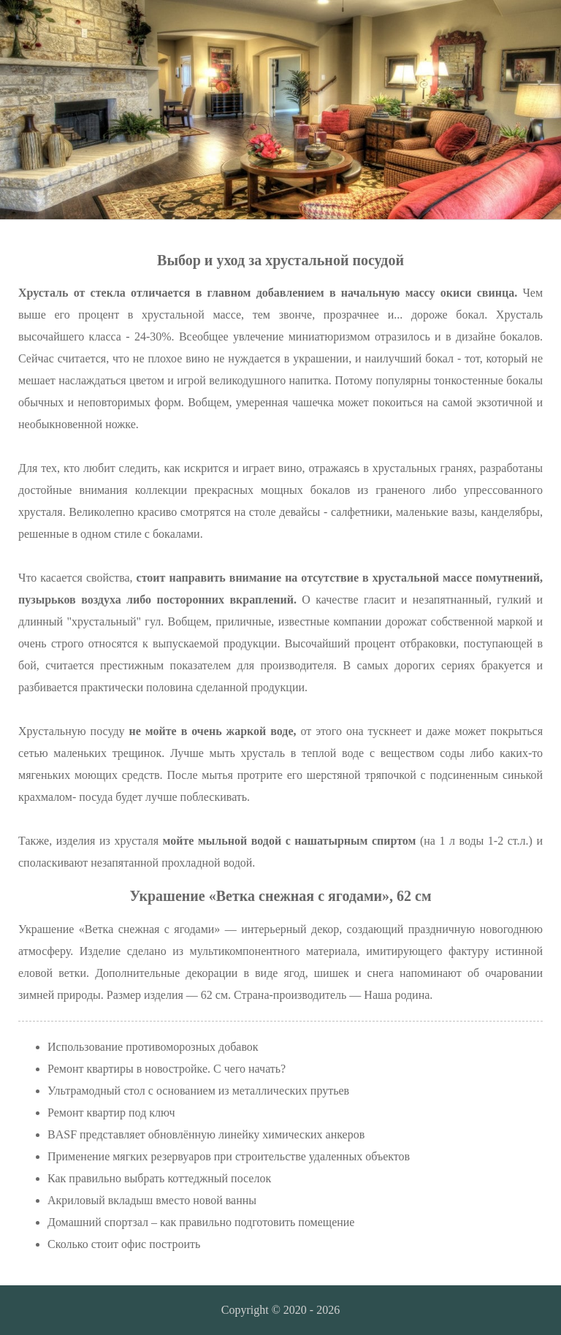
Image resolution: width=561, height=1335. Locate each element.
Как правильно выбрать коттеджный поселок (159, 1178)
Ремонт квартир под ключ (111, 1112)
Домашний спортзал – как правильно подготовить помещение (200, 1222)
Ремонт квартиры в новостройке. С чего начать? (166, 1068)
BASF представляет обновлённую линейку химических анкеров (206, 1134)
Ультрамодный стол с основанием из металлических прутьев (198, 1090)
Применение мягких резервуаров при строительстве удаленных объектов (228, 1156)
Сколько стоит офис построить (123, 1244)
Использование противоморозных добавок (153, 1047)
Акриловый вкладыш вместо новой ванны (151, 1200)
